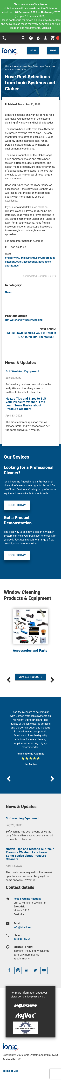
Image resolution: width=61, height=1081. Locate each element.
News (17, 66)
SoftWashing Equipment (22, 371)
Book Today (17, 505)
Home (8, 66)
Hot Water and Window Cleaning (23, 319)
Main (33, 50)
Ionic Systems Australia (27, 898)
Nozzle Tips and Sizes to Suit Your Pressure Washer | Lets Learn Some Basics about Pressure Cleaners (26, 404)
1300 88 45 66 (22, 939)
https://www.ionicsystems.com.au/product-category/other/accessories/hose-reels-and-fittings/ (30, 261)
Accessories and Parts (30, 650)
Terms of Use (10, 1070)
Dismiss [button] (46, 27)
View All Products (30, 677)
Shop (53, 50)
